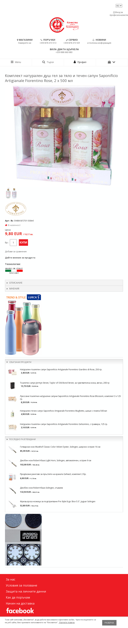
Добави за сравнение (16, 251)
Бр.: (7, 242)
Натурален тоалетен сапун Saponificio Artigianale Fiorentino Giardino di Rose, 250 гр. (61, 369)
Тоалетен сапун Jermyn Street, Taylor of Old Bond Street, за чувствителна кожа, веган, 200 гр (65, 382)
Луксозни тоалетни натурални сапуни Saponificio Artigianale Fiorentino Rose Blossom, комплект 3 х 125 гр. (70, 397)
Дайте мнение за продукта (20, 257)
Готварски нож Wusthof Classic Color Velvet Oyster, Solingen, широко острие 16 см (60, 446)
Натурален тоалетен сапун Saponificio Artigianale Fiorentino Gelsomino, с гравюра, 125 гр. (64, 424)
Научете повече (67, 622)
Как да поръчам (18, 597)
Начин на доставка (20, 603)
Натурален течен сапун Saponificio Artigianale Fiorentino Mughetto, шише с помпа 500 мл (63, 410)
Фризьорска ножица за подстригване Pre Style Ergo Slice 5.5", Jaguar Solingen (57, 501)
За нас (10, 579)
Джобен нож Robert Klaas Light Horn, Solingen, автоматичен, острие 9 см (55, 460)
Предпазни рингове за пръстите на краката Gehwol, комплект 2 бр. (53, 474)
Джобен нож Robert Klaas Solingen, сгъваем (41, 487)
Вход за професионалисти (118, 13)
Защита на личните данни (26, 591)
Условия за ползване (21, 585)
